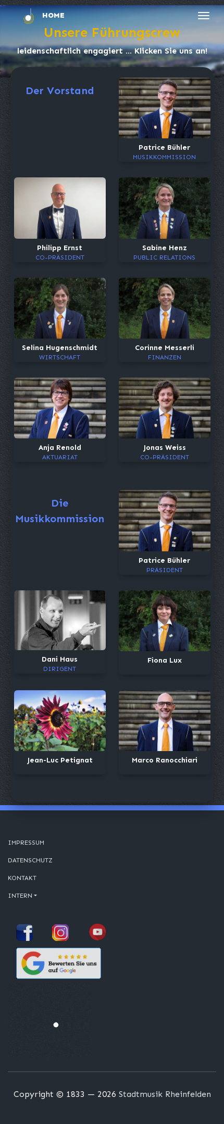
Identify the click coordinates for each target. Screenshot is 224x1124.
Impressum (26, 842)
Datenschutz (30, 860)
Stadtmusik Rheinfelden (165, 1094)
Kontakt (22, 878)
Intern (20, 895)
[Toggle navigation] (203, 15)
